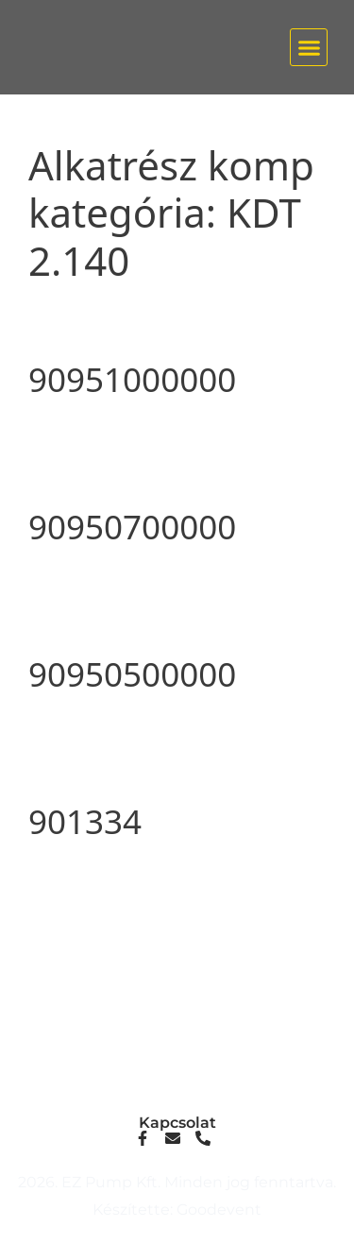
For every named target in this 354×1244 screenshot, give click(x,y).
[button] (309, 47)
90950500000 (132, 674)
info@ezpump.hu (177, 1017)
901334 (85, 821)
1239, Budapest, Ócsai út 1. (177, 1085)
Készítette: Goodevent (177, 1209)
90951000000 (132, 379)
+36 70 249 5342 (177, 1032)
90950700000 (132, 526)
